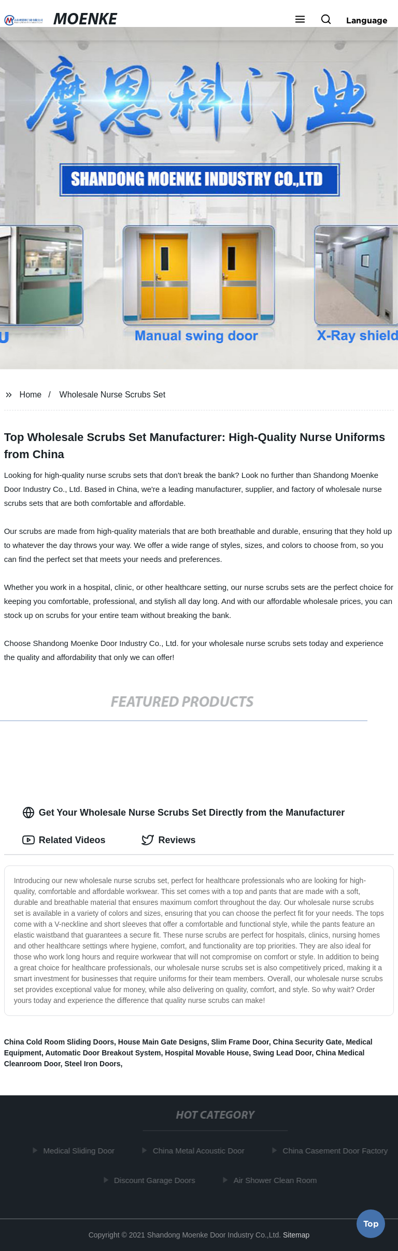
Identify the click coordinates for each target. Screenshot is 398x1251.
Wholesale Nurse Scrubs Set (113, 394)
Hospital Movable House (207, 1053)
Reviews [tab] (168, 840)
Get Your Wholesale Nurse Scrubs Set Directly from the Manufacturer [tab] (183, 812)
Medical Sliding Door (80, 1150)
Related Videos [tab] (64, 840)
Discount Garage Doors (155, 1179)
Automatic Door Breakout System (103, 1053)
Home (31, 394)
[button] (300, 20)
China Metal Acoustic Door (200, 1150)
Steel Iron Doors (92, 1064)
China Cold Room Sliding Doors (59, 1042)
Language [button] (367, 20)
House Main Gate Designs (162, 1042)
